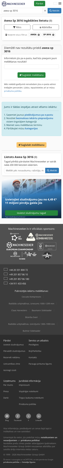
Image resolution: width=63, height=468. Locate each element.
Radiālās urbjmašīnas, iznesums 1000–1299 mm (31, 303)
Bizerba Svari (31, 317)
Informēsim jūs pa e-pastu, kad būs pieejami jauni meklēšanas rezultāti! (30, 60)
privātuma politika (11, 462)
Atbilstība (46, 27)
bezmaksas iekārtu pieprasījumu (34, 118)
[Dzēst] (45, 10)
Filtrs (17, 27)
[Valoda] (55, 3)
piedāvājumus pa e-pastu (39, 114)
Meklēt (54, 10)
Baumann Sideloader (42, 310)
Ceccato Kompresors (31, 296)
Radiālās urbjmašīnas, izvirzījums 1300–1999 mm (31, 324)
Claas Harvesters (19, 310)
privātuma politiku (12, 91)
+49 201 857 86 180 (19, 279)
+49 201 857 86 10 (18, 274)
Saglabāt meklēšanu (31, 75)
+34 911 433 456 (17, 283)
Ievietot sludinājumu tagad (31, 213)
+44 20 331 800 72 (18, 270)
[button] (59, 3)
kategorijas (31, 128)
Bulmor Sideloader (31, 330)
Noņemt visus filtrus (16, 34)
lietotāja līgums (28, 462)
